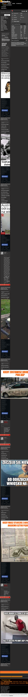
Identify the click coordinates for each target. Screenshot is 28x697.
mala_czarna (15, 34)
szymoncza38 (14, 43)
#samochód (4, 565)
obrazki (3, 35)
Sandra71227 (14, 42)
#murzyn (3, 647)
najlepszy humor (13, 683)
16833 (21, 13)
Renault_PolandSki (20, 42)
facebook (2, 684)
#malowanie (4, 404)
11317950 (24, 43)
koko (13, 29)
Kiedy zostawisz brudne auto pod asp (5, 367)
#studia (3, 653)
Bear (13, 30)
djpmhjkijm (13, 44)
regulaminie (11, 695)
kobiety (2, 681)
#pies (3, 167)
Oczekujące (19, 3)
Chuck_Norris (15, 35)
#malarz (7, 239)
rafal (13, 31)
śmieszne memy (8, 681)
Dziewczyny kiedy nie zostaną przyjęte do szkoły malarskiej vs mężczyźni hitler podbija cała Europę (5, 66)
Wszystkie (26, 38)
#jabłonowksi (4, 241)
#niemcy (3, 99)
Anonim (14, 27)
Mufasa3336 (19, 43)
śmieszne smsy (6, 684)
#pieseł (3, 169)
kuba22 (17, 44)
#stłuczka (3, 571)
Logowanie (3, 6)
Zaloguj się (2, 118)
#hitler (3, 107)
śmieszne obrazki (4, 44)
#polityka (3, 487)
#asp (2, 239)
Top (4, 3)
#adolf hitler (4, 171)
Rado (13, 33)
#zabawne (3, 569)
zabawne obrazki (15, 681)
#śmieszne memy (4, 649)
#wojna (7, 167)
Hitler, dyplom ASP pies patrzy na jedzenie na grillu (5, 295)
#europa (3, 105)
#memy (3, 406)
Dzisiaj (21, 38)
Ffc (20, 44)
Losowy (9, 3)
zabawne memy (25, 681)
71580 (21, 15)
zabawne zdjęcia (5, 683)
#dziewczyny (4, 103)
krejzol (14, 28)
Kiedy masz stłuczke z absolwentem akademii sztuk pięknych (4, 516)
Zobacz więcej (16, 21)
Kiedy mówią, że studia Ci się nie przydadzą (4, 608)
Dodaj (13, 3)
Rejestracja (3, 8)
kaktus (14, 32)
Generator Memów (7, 4)
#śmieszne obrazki (5, 651)
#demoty (3, 408)
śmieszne (20, 681)
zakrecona (15, 36)
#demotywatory (4, 645)
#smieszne (3, 400)
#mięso (3, 344)
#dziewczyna (4, 101)
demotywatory (6, 39)
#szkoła (3, 495)
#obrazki (3, 402)
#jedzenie (3, 342)
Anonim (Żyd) (5, 253)
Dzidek (22, 44)
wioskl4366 (13, 45)
